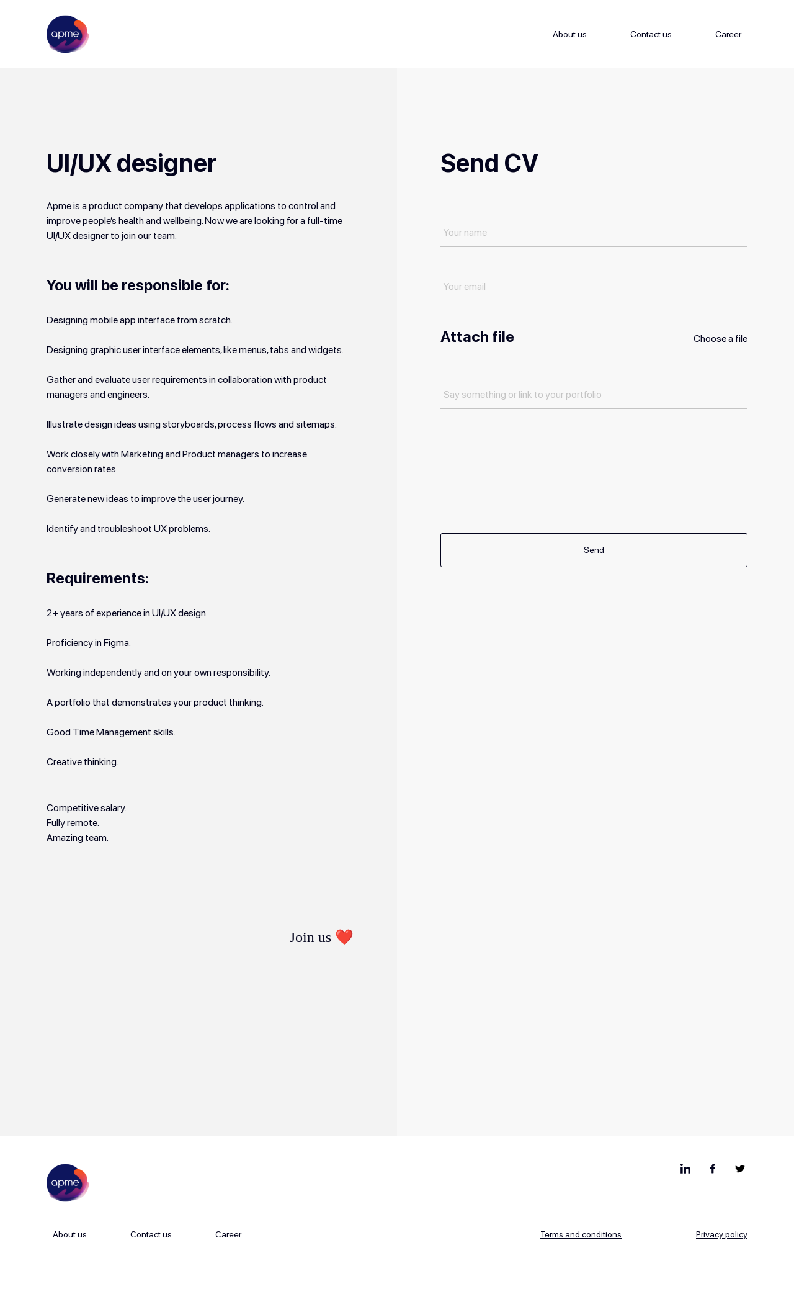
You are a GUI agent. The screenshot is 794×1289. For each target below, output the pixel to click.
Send (594, 550)
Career (728, 34)
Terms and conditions (581, 1234)
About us (570, 34)
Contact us (651, 34)
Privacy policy (721, 1234)
